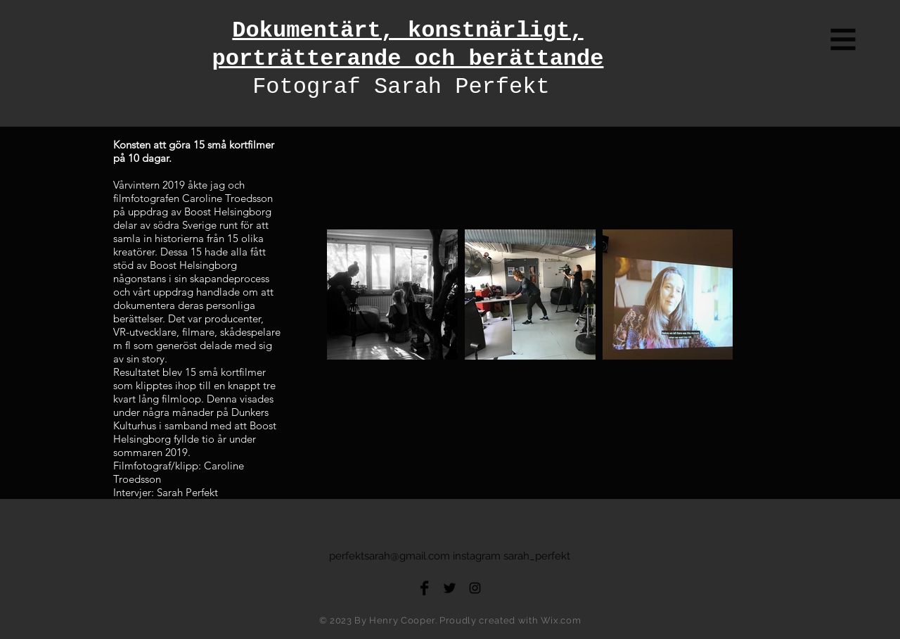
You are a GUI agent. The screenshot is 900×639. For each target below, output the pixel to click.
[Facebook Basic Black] (424, 588)
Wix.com (561, 620)
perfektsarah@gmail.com (389, 556)
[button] (843, 39)
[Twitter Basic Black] (449, 588)
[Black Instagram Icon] (475, 588)
